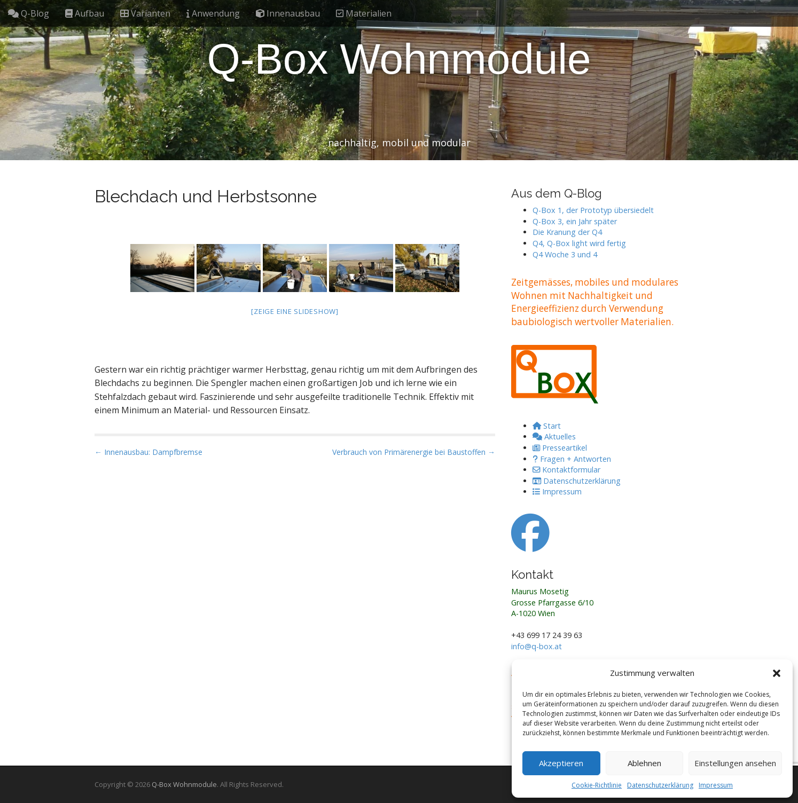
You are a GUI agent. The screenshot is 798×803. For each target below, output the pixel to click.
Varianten (145, 13)
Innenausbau (288, 13)
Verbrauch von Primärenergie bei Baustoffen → (413, 452)
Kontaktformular (566, 470)
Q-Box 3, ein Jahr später (575, 221)
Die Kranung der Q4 (567, 232)
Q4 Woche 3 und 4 (565, 254)
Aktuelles (554, 436)
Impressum (716, 785)
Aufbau (84, 13)
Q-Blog (28, 13)
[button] (776, 673)
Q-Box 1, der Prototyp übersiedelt (593, 210)
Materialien (364, 13)
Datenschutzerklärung (660, 785)
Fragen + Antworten (572, 459)
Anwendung (213, 13)
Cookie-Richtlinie (597, 785)
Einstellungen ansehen (735, 763)
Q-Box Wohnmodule (399, 59)
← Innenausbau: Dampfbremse (148, 452)
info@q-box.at (536, 646)
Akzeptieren (561, 763)
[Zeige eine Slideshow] (295, 311)
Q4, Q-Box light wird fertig (579, 243)
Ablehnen (644, 763)
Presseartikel (560, 448)
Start (547, 426)
